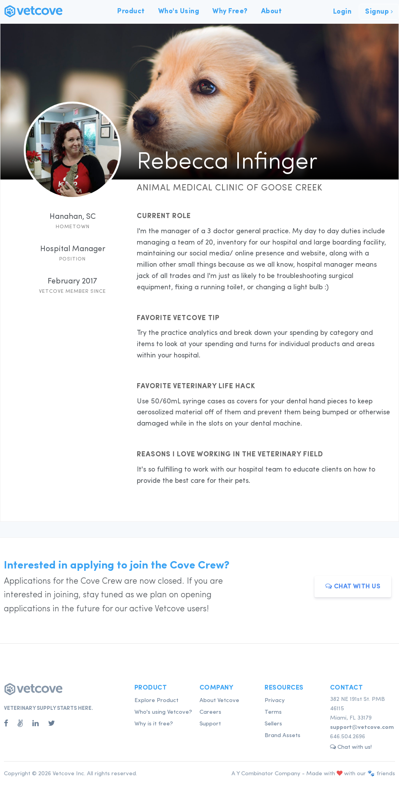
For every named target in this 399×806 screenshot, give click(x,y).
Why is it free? (153, 724)
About (271, 11)
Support (210, 724)
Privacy (275, 701)
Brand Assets (282, 736)
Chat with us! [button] (351, 747)
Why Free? (230, 11)
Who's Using (179, 11)
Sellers (273, 724)
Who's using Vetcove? (163, 712)
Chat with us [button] (352, 586)
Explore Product (156, 701)
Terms (273, 712)
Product (131, 11)
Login (342, 11)
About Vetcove (219, 701)
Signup (379, 11)
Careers (210, 712)
